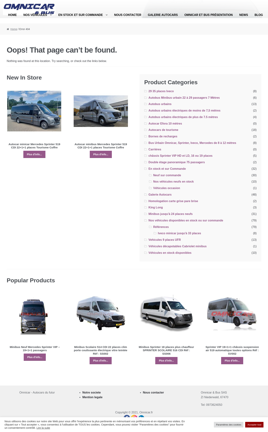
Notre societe (91, 392)
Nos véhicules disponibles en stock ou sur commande (186, 220)
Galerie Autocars (163, 14)
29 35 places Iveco (161, 91)
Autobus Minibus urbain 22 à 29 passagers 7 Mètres (184, 97)
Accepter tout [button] (254, 424)
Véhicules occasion (166, 188)
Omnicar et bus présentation (208, 14)
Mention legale (92, 397)
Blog (259, 14)
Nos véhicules (35, 14)
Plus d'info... (34, 154)
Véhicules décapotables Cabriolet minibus (178, 246)
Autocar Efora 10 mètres (165, 123)
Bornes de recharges (163, 136)
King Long (156, 207)
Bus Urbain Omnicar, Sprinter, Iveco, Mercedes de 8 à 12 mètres (192, 142)
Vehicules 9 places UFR (165, 239)
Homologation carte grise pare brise (173, 201)
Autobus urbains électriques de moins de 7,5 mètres (184, 110)
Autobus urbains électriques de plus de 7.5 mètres (183, 117)
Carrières (155, 149)
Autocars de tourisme (163, 129)
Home (12, 14)
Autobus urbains (160, 104)
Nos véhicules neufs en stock (173, 181)
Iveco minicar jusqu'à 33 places (179, 233)
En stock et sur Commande (80, 14)
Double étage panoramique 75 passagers (177, 162)
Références (161, 226)
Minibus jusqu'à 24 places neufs (171, 213)
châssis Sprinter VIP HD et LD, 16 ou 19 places (181, 155)
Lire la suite (43, 427)
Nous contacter (127, 14)
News (243, 14)
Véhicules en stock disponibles (170, 252)
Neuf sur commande (167, 175)
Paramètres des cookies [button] (228, 424)
